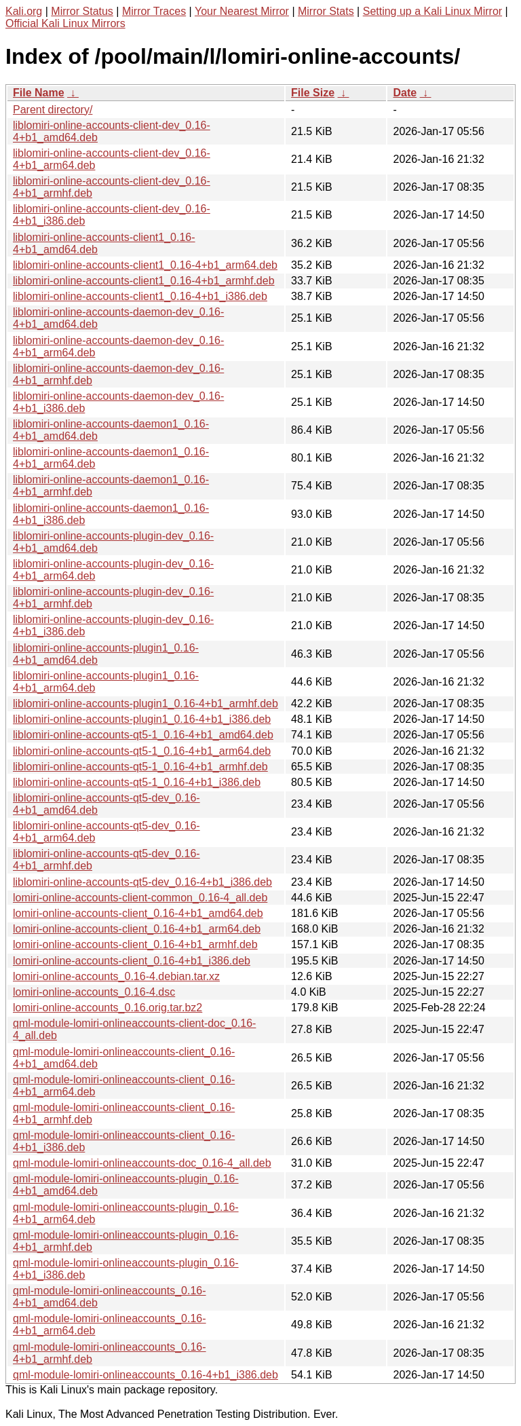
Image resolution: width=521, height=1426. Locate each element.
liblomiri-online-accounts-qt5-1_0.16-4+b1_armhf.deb (140, 766)
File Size (312, 92)
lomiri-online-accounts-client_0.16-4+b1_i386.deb (131, 961)
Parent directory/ (52, 109)
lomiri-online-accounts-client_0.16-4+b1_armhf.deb (135, 944)
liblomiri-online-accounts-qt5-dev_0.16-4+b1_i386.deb (142, 882)
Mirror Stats (326, 11)
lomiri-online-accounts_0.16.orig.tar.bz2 (107, 1007)
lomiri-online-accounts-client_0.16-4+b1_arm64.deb (136, 929)
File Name (38, 92)
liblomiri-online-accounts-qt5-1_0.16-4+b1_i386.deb (136, 782)
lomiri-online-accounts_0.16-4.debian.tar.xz (116, 976)
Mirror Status (82, 11)
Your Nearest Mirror (242, 11)
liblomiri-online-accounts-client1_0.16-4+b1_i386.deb (140, 296)
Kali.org (23, 11)
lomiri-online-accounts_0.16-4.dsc (94, 992)
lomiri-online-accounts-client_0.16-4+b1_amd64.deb (138, 913)
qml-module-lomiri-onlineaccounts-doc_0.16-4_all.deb (142, 1163)
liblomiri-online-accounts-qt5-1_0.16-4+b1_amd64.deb (143, 734)
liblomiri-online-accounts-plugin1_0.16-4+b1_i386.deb (142, 719)
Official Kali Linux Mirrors (65, 23)
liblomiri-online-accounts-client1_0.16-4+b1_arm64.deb (145, 265)
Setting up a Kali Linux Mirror (432, 11)
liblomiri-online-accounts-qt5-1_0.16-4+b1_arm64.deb (142, 751)
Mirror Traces (154, 11)
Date (405, 92)
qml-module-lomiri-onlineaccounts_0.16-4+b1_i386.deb (145, 1375)
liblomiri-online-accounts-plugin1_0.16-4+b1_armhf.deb (145, 703)
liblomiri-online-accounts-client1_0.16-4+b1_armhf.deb (144, 280)
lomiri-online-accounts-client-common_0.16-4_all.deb (140, 897)
